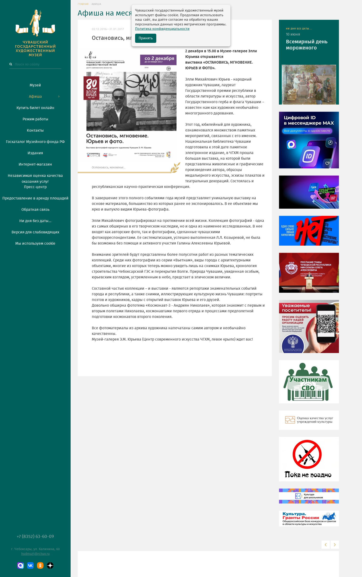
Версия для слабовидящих (35, 232)
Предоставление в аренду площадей (35, 198)
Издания (35, 153)
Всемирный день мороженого (306, 44)
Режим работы (35, 119)
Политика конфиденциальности (162, 29)
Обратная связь (35, 209)
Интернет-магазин (35, 164)
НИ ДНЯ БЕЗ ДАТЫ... (299, 29)
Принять (146, 38)
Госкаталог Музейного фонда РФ (35, 142)
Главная (83, 4)
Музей (35, 85)
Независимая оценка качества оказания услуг (35, 178)
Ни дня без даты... (35, 221)
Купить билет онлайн (35, 108)
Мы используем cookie (35, 243)
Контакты (35, 130)
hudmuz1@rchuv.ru (35, 554)
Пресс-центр (35, 187)
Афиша (35, 96)
